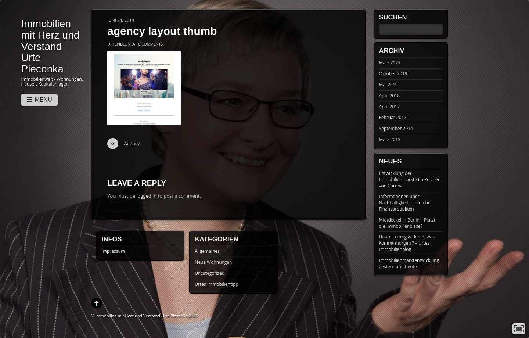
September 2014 (396, 128)
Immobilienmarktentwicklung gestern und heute (409, 263)
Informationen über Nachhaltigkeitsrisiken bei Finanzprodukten (405, 202)
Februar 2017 (393, 117)
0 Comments (150, 44)
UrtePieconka (121, 44)
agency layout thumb (162, 31)
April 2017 (389, 107)
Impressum (113, 251)
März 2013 (390, 139)
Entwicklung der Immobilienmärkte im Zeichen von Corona (410, 179)
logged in (146, 196)
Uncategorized (209, 273)
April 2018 (389, 96)
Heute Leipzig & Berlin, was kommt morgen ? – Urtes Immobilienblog (407, 243)
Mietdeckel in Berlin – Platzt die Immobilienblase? (407, 223)
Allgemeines (207, 251)
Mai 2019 (388, 85)
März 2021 (390, 63)
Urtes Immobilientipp (216, 284)
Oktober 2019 (393, 74)
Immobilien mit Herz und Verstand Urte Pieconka (142, 316)
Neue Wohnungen (213, 262)
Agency (123, 143)
